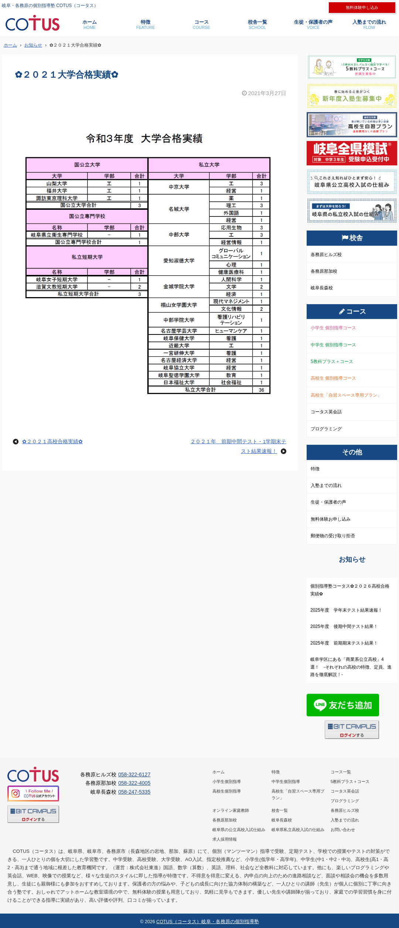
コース (201, 24)
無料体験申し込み (362, 7)
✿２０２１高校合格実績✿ (52, 441)
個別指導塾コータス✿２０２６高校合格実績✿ (349, 590)
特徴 (145, 24)
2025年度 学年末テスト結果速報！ (346, 610)
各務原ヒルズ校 (326, 254)
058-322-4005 (134, 783)
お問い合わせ (343, 829)
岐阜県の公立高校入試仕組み (238, 829)
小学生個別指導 (226, 781)
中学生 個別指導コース (333, 344)
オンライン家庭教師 (230, 810)
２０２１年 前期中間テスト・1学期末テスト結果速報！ (238, 446)
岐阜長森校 (322, 287)
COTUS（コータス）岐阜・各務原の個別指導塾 (207, 921)
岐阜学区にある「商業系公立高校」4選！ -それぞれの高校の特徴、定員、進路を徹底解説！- (351, 667)
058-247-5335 (134, 792)
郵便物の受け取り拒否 (333, 535)
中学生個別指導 (286, 781)
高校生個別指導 (226, 791)
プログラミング (326, 428)
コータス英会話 (326, 411)
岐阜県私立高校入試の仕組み (298, 829)
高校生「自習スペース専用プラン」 (346, 395)
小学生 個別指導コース (333, 327)
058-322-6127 (134, 774)
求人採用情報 (224, 839)
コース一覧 (341, 772)
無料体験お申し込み (331, 519)
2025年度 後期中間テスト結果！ (344, 626)
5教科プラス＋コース (332, 361)
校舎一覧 (257, 24)
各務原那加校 (324, 271)
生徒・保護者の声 (313, 24)
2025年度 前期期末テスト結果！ (344, 643)
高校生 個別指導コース (333, 378)
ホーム (89, 24)
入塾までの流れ (369, 24)
